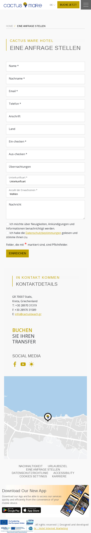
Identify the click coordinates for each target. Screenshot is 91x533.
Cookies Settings (33, 476)
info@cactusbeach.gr (28, 314)
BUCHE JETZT (68, 4)
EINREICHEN (17, 253)
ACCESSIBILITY (63, 473)
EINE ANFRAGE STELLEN (43, 469)
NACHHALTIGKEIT (31, 466)
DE (51, 5)
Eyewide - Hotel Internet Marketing (47, 528)
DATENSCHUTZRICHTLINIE (30, 473)
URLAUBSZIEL (57, 466)
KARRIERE (59, 476)
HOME (9, 26)
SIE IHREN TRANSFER (24, 336)
